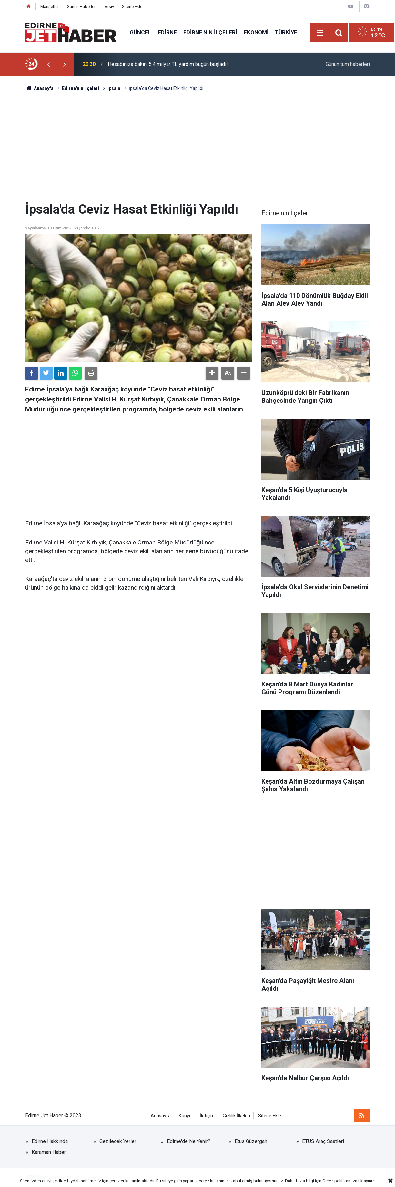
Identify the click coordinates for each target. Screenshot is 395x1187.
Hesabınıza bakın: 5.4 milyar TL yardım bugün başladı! (168, 64)
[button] (212, 373)
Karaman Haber (49, 1152)
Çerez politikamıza (339, 1180)
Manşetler (49, 6)
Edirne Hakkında (50, 1141)
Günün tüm (348, 64)
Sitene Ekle (132, 6)
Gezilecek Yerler (117, 1141)
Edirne (167, 32)
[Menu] (320, 33)
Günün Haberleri (81, 6)
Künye (185, 1116)
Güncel (140, 32)
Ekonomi (256, 32)
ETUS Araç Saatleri (323, 1141)
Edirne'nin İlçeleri (210, 32)
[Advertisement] (197, 147)
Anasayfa (161, 1116)
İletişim (207, 1116)
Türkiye (286, 32)
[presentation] (48, 64)
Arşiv (109, 6)
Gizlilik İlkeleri (236, 1116)
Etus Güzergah (251, 1141)
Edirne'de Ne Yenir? (188, 1141)
